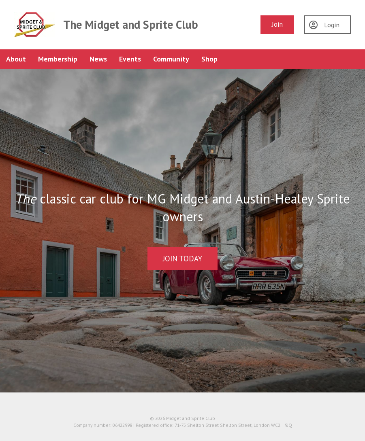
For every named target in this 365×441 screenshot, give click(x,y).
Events (130, 59)
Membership (57, 59)
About (16, 59)
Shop (209, 59)
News (98, 59)
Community (171, 59)
